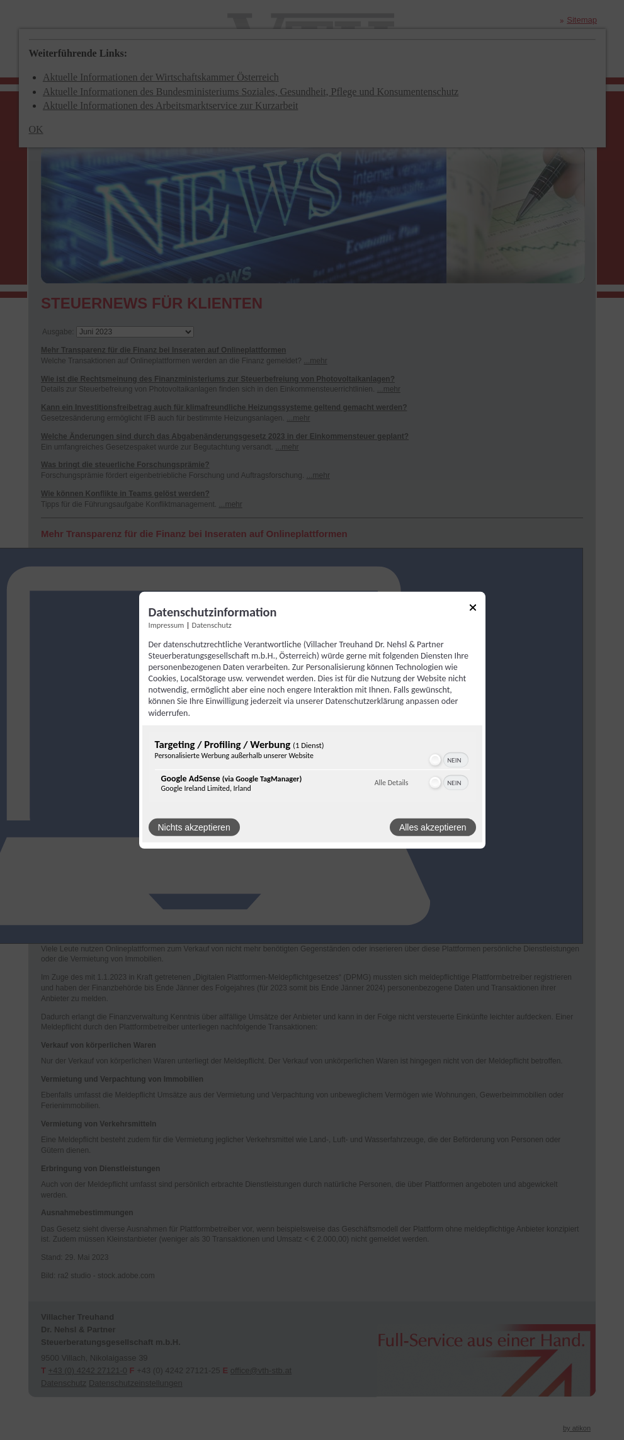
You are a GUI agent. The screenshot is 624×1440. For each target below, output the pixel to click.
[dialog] (312, 719)
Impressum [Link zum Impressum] (166, 624)
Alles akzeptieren (433, 827)
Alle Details (392, 782)
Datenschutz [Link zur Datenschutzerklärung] (212, 624)
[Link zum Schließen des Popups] (473, 609)
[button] (435, 760)
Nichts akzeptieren (194, 827)
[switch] (448, 760)
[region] (312, 768)
